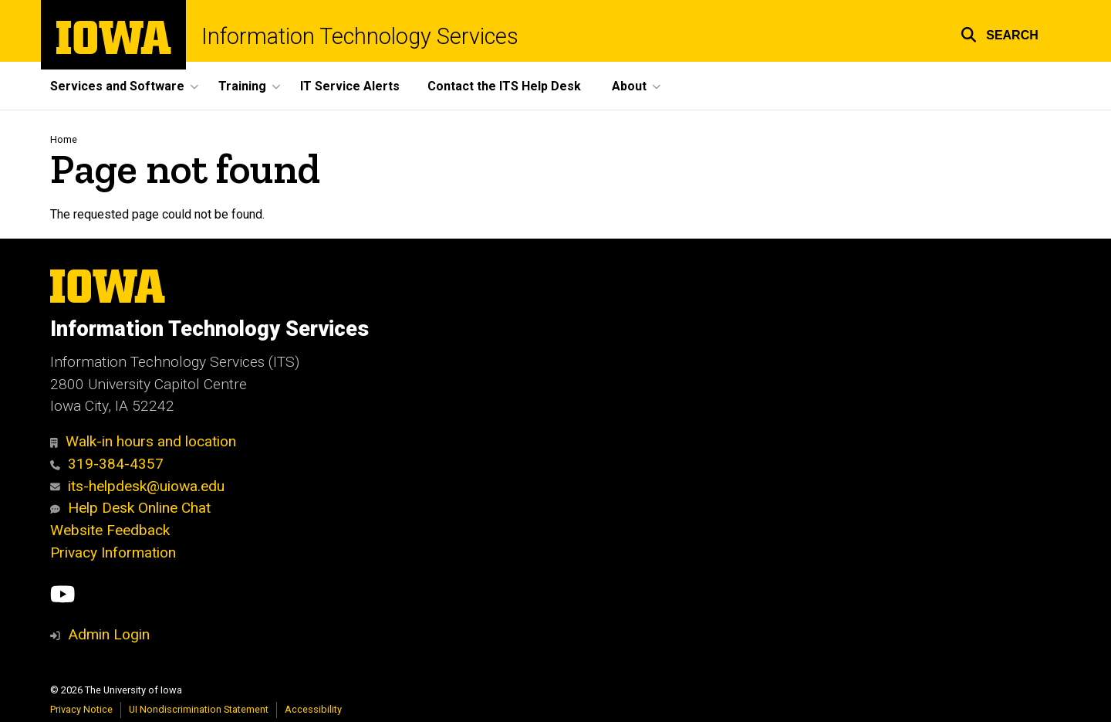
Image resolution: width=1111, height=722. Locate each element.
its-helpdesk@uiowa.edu (137, 486)
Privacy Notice (81, 709)
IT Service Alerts (350, 86)
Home (63, 139)
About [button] (629, 86)
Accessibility (313, 709)
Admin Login (109, 634)
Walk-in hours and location (143, 441)
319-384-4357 (107, 464)
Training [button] (242, 86)
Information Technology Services (359, 36)
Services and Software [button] (117, 86)
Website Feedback (110, 530)
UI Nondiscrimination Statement (198, 709)
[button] (999, 33)
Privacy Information (113, 552)
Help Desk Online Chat (130, 508)
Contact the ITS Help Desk (504, 86)
